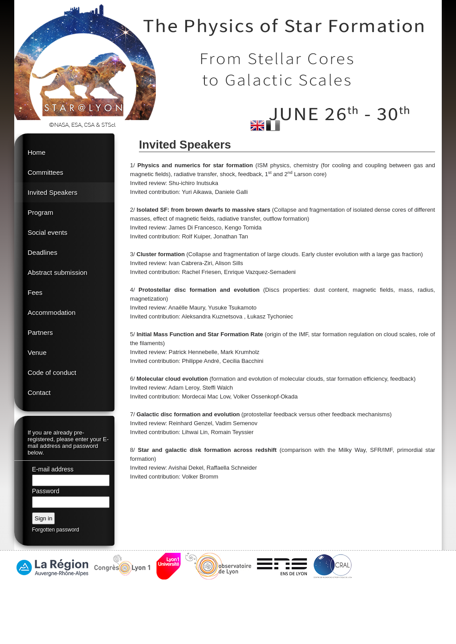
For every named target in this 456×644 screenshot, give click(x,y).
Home (36, 152)
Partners (40, 332)
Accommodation (52, 312)
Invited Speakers (52, 192)
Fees (35, 292)
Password (45, 491)
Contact (39, 392)
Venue (37, 352)
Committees (45, 172)
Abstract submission (57, 272)
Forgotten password (55, 530)
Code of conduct (52, 372)
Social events (47, 232)
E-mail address (52, 469)
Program (40, 212)
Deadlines (42, 252)
